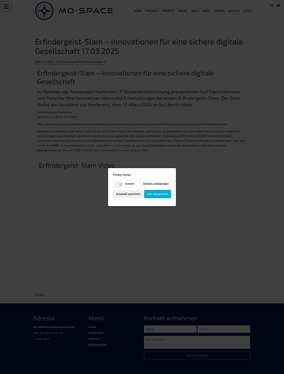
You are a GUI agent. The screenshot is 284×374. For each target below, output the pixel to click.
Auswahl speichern (128, 194)
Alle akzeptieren (157, 194)
